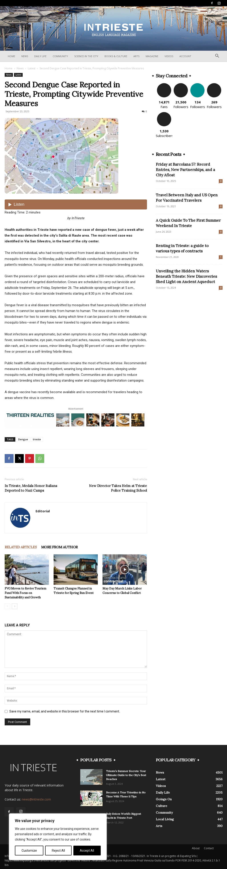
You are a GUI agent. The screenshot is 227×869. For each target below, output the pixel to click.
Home (11, 56)
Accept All (87, 850)
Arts (136, 56)
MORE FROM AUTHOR (59, 547)
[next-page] (14, 606)
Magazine (152, 56)
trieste (37, 439)
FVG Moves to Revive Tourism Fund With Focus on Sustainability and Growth (25, 593)
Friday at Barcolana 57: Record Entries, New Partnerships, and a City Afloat (185, 169)
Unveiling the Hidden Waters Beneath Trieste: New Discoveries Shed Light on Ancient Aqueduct (186, 276)
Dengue (23, 439)
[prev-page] (7, 606)
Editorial (43, 511)
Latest (31, 68)
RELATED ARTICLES (21, 547)
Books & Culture (115, 56)
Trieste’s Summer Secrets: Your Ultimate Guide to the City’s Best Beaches (126, 775)
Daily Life (40, 56)
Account (185, 56)
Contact (209, 848)
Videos (169, 56)
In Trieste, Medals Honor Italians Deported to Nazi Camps (31, 488)
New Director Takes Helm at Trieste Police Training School (118, 488)
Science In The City (86, 56)
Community (60, 56)
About (196, 848)
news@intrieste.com (36, 799)
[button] (217, 56)
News (24, 56)
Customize (29, 850)
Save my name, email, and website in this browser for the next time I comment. (64, 711)
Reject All (58, 850)
